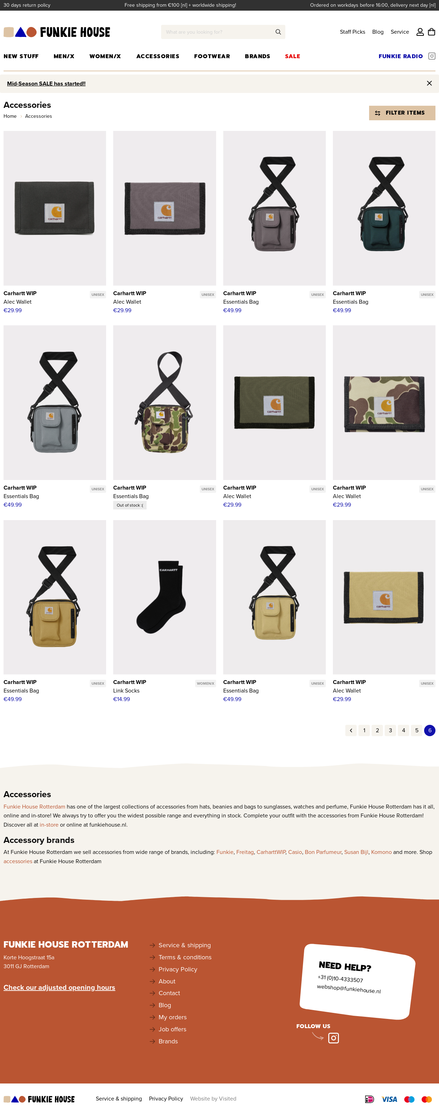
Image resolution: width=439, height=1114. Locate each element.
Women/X (105, 56)
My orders (173, 1017)
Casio (295, 852)
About (167, 981)
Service (400, 32)
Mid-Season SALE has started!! (46, 83)
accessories (18, 861)
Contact (169, 993)
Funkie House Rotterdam (34, 807)
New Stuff (21, 56)
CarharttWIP (271, 852)
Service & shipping (185, 945)
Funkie (225, 852)
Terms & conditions (185, 957)
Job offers (172, 1029)
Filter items (400, 113)
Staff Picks (352, 32)
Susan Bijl (356, 852)
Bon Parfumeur (323, 852)
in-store (49, 825)
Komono (381, 852)
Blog (378, 32)
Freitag (245, 852)
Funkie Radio (401, 56)
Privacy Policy (178, 969)
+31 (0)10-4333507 (340, 979)
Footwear (212, 56)
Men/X (64, 56)
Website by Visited (213, 1098)
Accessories (158, 56)
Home (11, 116)
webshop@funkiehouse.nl (349, 989)
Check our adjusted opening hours (59, 987)
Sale (292, 56)
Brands (257, 56)
